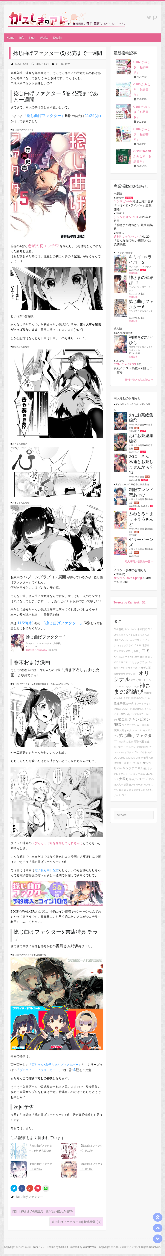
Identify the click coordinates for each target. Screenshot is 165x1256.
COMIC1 (138, 714)
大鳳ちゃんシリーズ (133, 779)
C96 (116, 634)
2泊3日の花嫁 (125, 741)
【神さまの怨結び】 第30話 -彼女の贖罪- (42, 1211)
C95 (142, 657)
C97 (119, 686)
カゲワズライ (137, 640)
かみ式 (129, 703)
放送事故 (120, 703)
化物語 (117, 709)
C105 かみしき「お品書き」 (141, 112)
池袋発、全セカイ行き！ (128, 763)
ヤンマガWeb (123, 201)
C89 (121, 662)
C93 (128, 651)
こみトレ (124, 640)
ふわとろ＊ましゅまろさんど (134, 634)
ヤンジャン (130, 629)
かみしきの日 (123, 698)
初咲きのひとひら (140, 698)
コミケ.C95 (139, 774)
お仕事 (60, 64)
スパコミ (137, 730)
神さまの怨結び (132, 688)
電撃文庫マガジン (123, 674)
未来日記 (142, 629)
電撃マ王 (139, 741)
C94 (126, 662)
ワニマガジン (129, 725)
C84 (138, 757)
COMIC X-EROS (125, 364)
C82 (123, 795)
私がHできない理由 (129, 657)
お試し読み (42, 650)
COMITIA (126, 708)
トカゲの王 (144, 667)
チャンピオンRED (126, 217)
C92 (150, 629)
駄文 (67, 64)
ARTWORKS (143, 725)
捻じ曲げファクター (29, 1197)
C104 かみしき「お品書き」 (141, 134)
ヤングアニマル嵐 (134, 768)
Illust (32, 37)
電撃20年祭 (142, 747)
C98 (121, 790)
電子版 (145, 645)
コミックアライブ (126, 645)
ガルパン (131, 747)
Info (21, 37)
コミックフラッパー (140, 662)
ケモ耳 (144, 757)
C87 (135, 674)
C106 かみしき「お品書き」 (141, 89)
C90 (116, 629)
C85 (151, 757)
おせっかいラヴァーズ (125, 667)
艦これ (123, 719)
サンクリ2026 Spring (128, 578)
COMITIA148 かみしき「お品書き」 (142, 156)
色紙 (121, 629)
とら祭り (136, 651)
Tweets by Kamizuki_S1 (130, 602)
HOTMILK (138, 709)
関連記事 (30, 650)
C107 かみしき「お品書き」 (141, 67)
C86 (119, 768)
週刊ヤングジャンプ (127, 236)
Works (44, 37)
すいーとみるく (142, 703)
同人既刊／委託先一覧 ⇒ (139, 561)
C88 (116, 640)
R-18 (138, 645)
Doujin (57, 37)
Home (10, 37)
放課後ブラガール (133, 784)
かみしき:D (21, 64)
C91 (137, 752)
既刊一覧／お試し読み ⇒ (139, 379)
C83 (133, 680)
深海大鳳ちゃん (123, 730)
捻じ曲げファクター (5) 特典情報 (76, 1222)
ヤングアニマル (130, 686)
